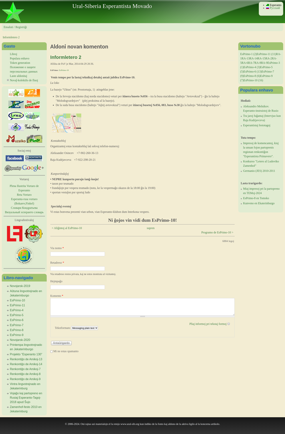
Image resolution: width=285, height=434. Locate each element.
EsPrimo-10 (64, 70)
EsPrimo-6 (16, 320)
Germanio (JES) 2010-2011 (259, 170)
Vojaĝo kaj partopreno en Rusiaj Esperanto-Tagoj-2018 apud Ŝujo (26, 398)
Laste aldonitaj (18, 75)
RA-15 (262, 58)
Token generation (20, 62)
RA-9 (264, 62)
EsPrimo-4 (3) (252, 67)
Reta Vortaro (24, 194)
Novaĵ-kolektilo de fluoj (24, 80)
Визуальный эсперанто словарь (24, 212)
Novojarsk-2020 (20, 339)
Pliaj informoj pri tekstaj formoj (207, 323)
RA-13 (246, 58)
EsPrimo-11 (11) (266, 54)
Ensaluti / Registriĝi (15, 27)
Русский (273, 7)
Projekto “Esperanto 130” (26, 354)
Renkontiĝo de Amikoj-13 (26, 359)
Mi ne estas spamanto (66, 351)
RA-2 (268, 58)
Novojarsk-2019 (20, 286)
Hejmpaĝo (56, 281)
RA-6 (245, 62)
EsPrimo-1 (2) (248, 54)
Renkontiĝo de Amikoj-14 (26, 364)
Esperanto (273, 5)
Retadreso (57, 262)
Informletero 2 (11, 37)
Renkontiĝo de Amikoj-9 (25, 379)
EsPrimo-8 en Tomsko (256, 198)
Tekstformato (63, 327)
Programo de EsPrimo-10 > (217, 232)
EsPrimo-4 (16, 310)
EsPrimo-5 (16, 315)
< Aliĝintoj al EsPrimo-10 (67, 228)
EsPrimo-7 (16, 325)
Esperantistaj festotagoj (256, 125)
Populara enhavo (19, 58)
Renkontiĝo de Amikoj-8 (25, 374)
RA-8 (258, 62)
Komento (56, 295)
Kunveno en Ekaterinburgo (258, 203)
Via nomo (57, 248)
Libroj (13, 54)
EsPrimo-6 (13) (253, 71)
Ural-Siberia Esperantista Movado (112, 6)
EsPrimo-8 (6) (252, 75)
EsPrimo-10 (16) (253, 80)
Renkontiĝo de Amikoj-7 (25, 369)
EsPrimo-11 (17, 305)
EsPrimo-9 (16, 335)
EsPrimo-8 (16, 330)
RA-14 (254, 58)
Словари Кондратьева (24, 207)
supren (151, 228)
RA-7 (251, 62)
